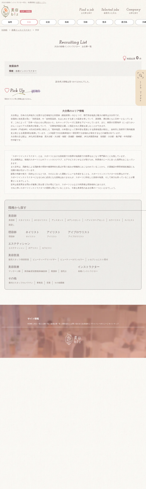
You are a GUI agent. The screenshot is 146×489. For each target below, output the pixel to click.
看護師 (54, 271)
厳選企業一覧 (56, 324)
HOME (4, 30)
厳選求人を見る (110, 11)
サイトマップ (114, 324)
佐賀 (48, 22)
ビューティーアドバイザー (44, 259)
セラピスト (47, 248)
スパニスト (129, 220)
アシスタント (57, 220)
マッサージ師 (14, 271)
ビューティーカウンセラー (72, 259)
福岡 (10, 22)
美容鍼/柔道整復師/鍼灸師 (35, 271)
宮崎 (85, 22)
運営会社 (65, 324)
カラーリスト (115, 220)
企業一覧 (45, 324)
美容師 (12, 220)
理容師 (12, 236)
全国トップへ (41, 2)
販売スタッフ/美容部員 (19, 259)
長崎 (67, 22)
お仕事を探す (86, 11)
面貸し (12, 225)
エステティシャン (16, 248)
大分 (29, 22)
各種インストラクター (21, 30)
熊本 (104, 22)
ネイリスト (31, 236)
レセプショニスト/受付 (98, 259)
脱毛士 (64, 271)
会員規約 (85, 324)
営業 (49, 283)
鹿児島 (124, 22)
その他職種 (59, 283)
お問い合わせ (75, 324)
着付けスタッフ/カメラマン (21, 283)
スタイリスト (24, 220)
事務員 (40, 283)
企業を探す (133, 11)
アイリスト (52, 236)
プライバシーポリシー (98, 324)
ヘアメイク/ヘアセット (95, 220)
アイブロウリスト (76, 236)
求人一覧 (37, 324)
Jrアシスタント (74, 220)
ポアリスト (33, 248)
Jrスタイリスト (41, 220)
